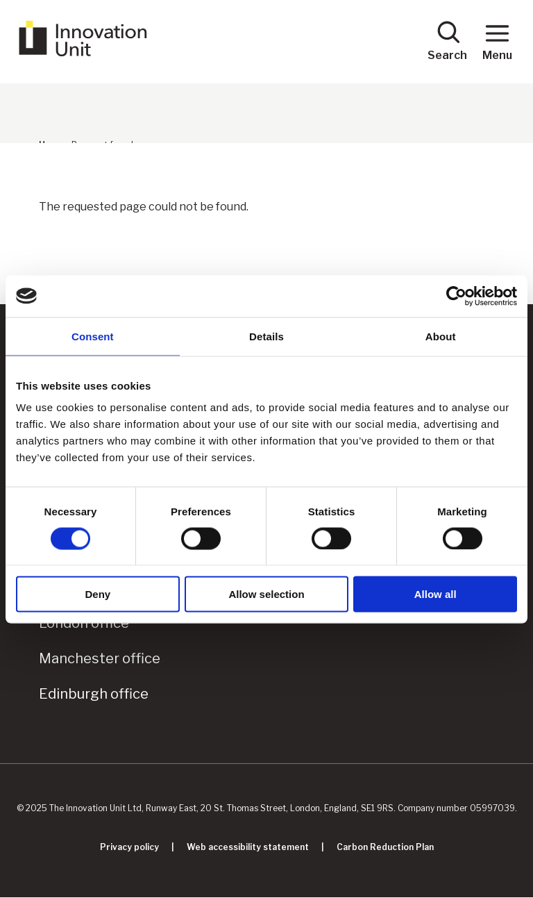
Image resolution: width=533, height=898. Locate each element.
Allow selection (266, 594)
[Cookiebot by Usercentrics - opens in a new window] (456, 295)
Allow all (435, 594)
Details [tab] (266, 336)
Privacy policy (129, 847)
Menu (497, 40)
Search (447, 40)
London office (84, 623)
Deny (97, 594)
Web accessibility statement (248, 847)
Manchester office (99, 658)
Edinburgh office (94, 693)
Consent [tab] (92, 336)
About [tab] (440, 336)
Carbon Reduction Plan (385, 847)
